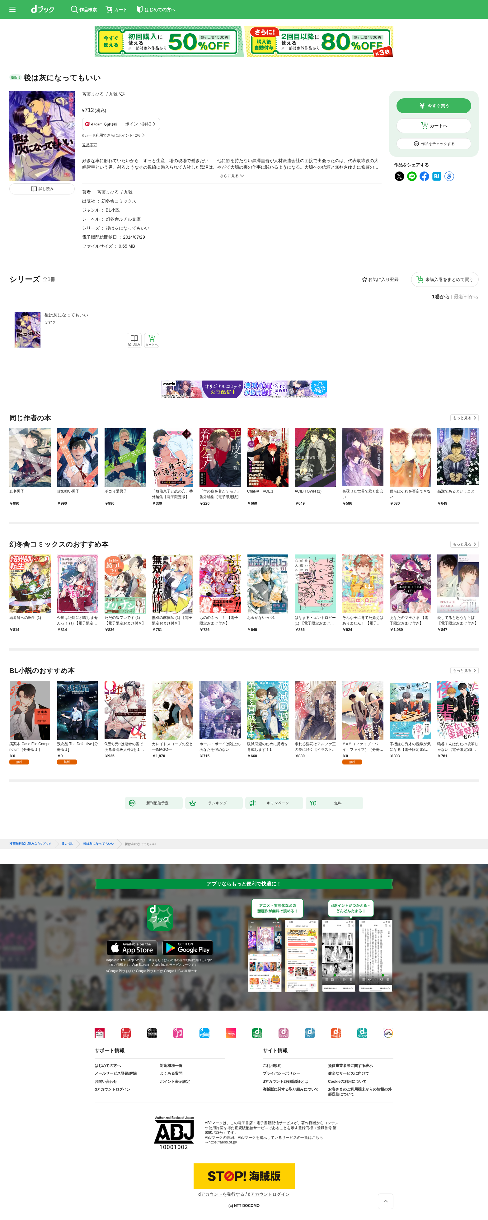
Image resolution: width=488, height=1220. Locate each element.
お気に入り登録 (383, 279)
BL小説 (113, 210)
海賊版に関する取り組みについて (291, 1089)
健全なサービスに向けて (348, 1073)
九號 (113, 93)
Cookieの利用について (347, 1081)
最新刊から (466, 296)
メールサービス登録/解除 (116, 1073)
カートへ (438, 125)
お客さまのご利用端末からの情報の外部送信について (360, 1091)
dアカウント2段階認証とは (285, 1081)
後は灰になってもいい (66, 314)
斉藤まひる (93, 93)
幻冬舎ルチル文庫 (123, 219)
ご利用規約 (272, 1065)
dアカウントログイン (112, 1089)
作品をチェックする (438, 144)
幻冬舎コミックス (118, 201)
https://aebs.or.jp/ (223, 1142)
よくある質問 (171, 1073)
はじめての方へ (108, 1065)
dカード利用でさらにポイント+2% (111, 135)
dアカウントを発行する (221, 1194)
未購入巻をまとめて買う (449, 279)
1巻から (441, 296)
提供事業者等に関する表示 (350, 1065)
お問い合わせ (106, 1081)
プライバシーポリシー (281, 1073)
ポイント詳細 (138, 123)
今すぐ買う (438, 105)
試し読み (46, 189)
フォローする (122, 94)
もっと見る (462, 418)
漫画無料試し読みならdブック (30, 843)
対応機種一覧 (171, 1065)
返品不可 (89, 145)
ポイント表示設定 (175, 1081)
